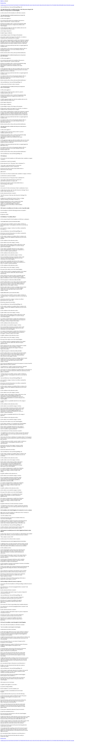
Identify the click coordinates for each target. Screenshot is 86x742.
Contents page (3, 5)
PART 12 (2, 0)
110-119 (30, 5)
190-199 (58, 5)
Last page (72, 5)
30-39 (10, 5)
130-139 (37, 5)
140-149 (41, 5)
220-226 (68, 5)
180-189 (54, 5)
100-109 (27, 5)
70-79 (20, 5)
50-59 (15, 5)
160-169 (48, 5)
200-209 (61, 5)
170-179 (51, 5)
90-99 (24, 5)
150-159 (44, 5)
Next (5, 3)
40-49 (12, 5)
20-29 (7, 5)
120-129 (34, 5)
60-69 (17, 5)
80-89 (22, 5)
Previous (2, 3)
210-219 (65, 5)
